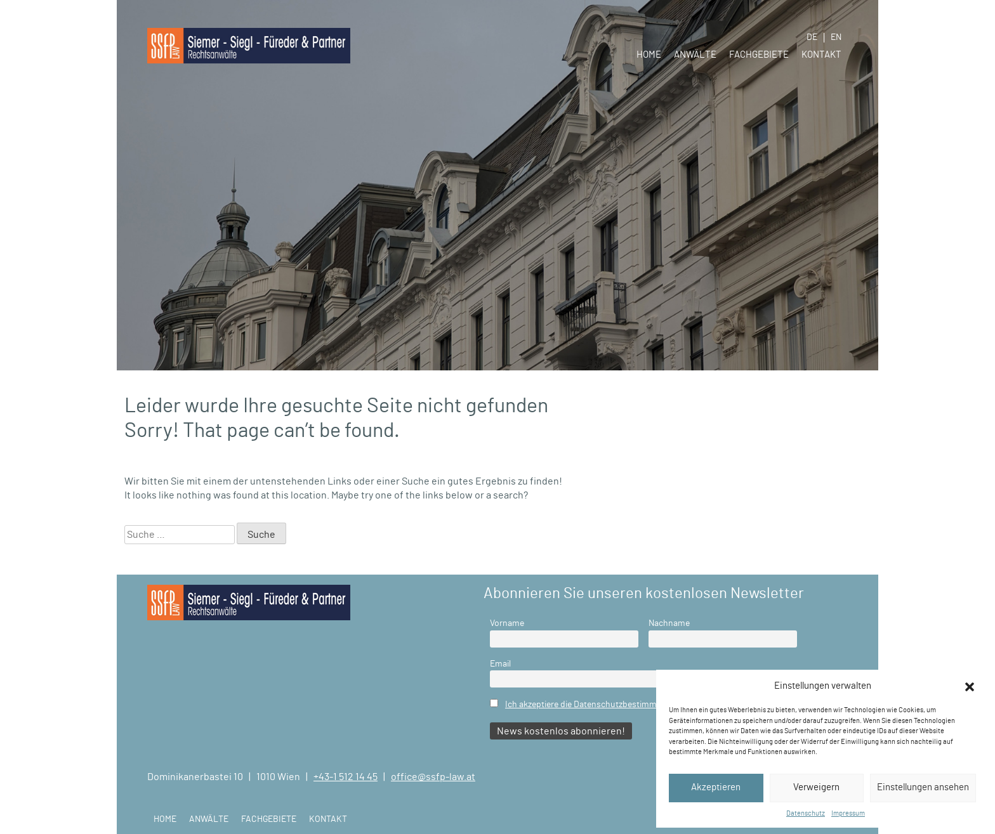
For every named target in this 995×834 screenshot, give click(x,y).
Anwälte (695, 55)
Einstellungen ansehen (923, 787)
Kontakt (821, 55)
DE (812, 37)
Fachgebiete (759, 55)
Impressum (848, 813)
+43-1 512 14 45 (345, 777)
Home (648, 55)
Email (500, 663)
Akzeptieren (716, 787)
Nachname (669, 623)
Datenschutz (805, 813)
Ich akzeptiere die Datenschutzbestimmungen (593, 704)
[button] (969, 686)
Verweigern (816, 787)
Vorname (507, 623)
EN (836, 37)
